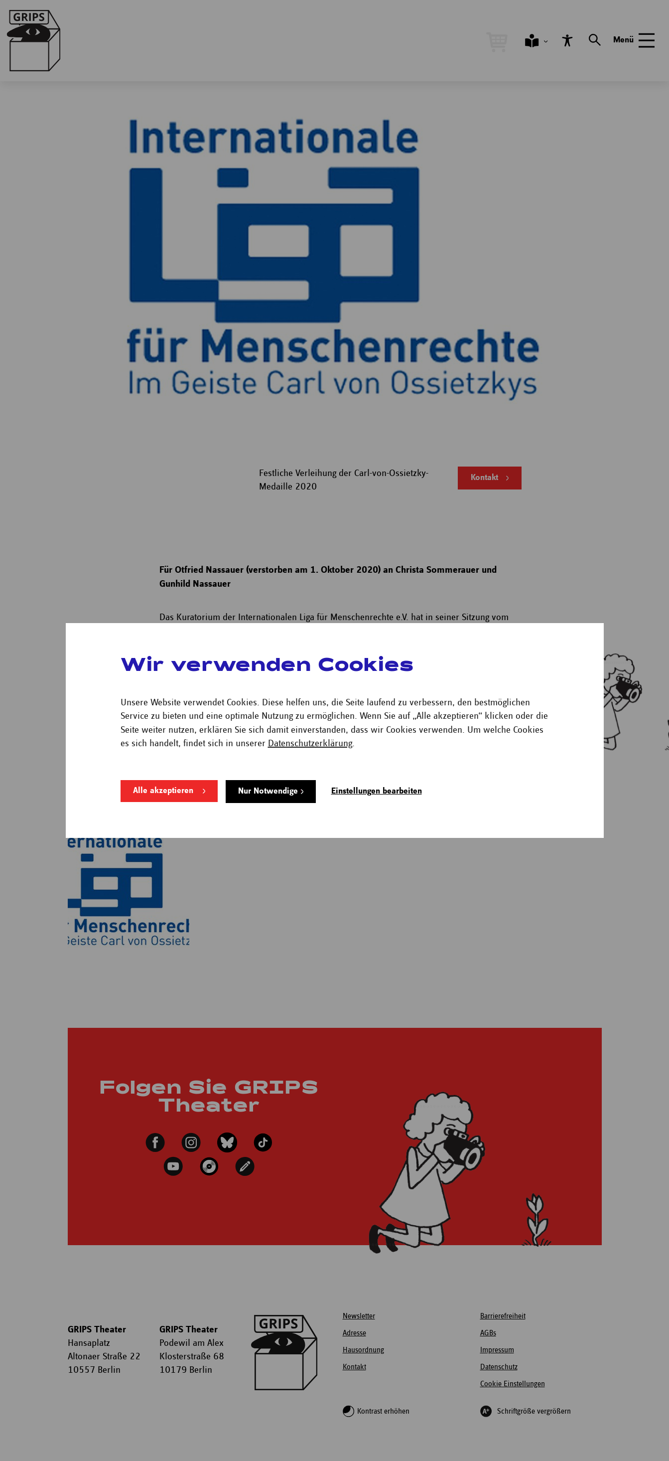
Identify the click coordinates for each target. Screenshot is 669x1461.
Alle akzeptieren (163, 791)
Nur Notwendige (268, 791)
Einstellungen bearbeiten (376, 791)
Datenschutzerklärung (310, 744)
